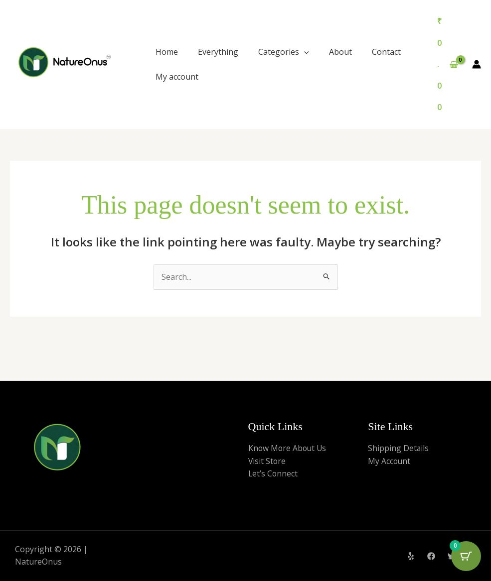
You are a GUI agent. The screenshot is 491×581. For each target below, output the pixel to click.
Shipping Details (398, 448)
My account (177, 76)
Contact (386, 51)
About (340, 51)
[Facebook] (431, 556)
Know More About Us (288, 448)
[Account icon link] (476, 64)
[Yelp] (411, 556)
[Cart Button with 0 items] (466, 556)
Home (167, 51)
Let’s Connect (273, 473)
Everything (218, 51)
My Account (389, 461)
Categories (283, 51)
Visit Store (267, 461)
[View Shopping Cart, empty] (447, 64)
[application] (304, 51)
